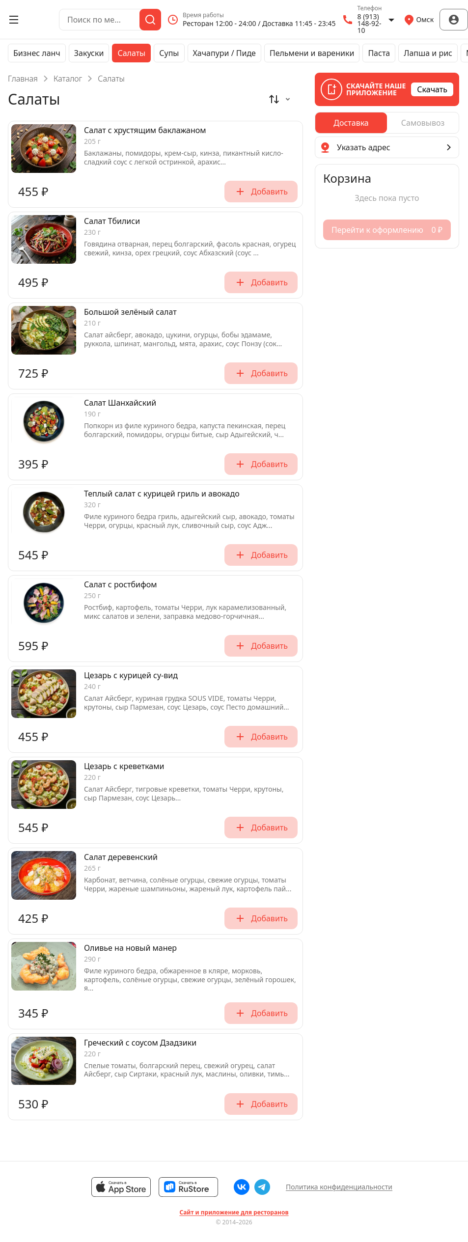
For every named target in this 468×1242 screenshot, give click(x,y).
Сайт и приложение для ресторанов (233, 1212)
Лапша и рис (428, 53)
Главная (23, 79)
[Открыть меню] (14, 19)
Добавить (261, 191)
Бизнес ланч (36, 53)
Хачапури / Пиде (224, 53)
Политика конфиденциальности (339, 1186)
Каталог (68, 79)
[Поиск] (150, 19)
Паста (379, 53)
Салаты (131, 53)
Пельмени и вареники (312, 53)
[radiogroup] (387, 123)
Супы (169, 53)
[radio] (351, 122)
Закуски (89, 53)
